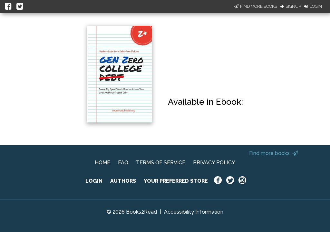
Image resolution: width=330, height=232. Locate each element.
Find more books (273, 153)
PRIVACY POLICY (214, 163)
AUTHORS (123, 181)
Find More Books (255, 6)
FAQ (123, 163)
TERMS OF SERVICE (160, 163)
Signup (290, 6)
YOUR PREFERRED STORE (176, 181)
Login (313, 6)
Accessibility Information (193, 212)
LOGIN (93, 181)
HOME (102, 163)
